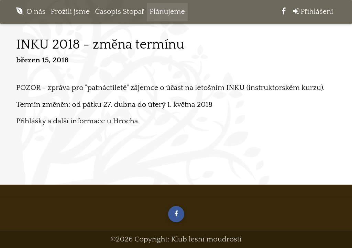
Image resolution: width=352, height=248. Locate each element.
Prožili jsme (70, 13)
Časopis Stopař (119, 13)
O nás (35, 13)
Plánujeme (167, 13)
